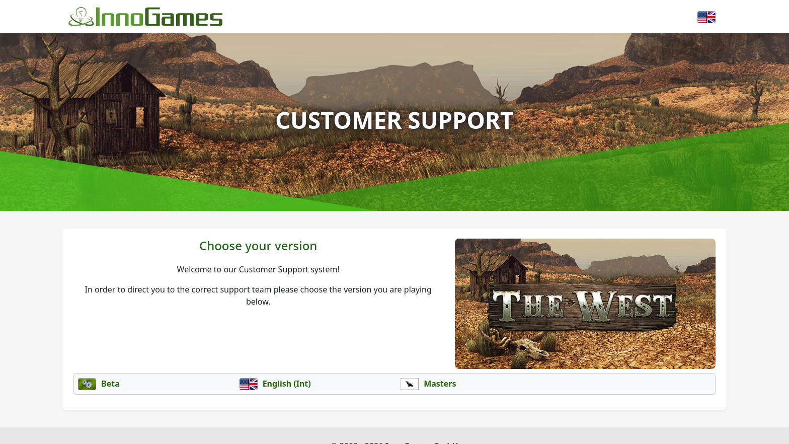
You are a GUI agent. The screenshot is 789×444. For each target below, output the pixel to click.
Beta (99, 383)
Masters (428, 383)
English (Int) (275, 383)
